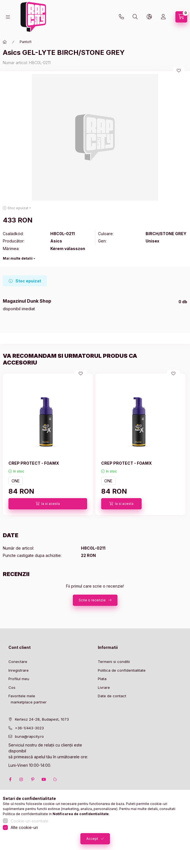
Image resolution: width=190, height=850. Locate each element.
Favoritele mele (21, 696)
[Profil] (163, 17)
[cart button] (181, 17)
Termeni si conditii (114, 661)
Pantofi (25, 42)
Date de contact (112, 696)
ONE (16, 480)
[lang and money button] (149, 17)
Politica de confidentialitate (122, 670)
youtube (43, 779)
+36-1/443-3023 (29, 728)
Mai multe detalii (18, 258)
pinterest (32, 779)
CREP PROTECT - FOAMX (33, 463)
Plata (102, 678)
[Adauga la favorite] (178, 70)
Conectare (17, 661)
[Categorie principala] (5, 41)
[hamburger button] (8, 17)
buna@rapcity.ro (29, 736)
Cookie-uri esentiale (29, 820)
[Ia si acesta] (47, 503)
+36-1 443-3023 (121, 17)
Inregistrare (18, 670)
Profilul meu (18, 678)
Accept (92, 838)
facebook (10, 779)
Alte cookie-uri (24, 827)
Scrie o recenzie (92, 600)
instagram (21, 779)
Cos (11, 687)
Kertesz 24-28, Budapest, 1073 (42, 719)
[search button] (135, 17)
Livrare (104, 687)
